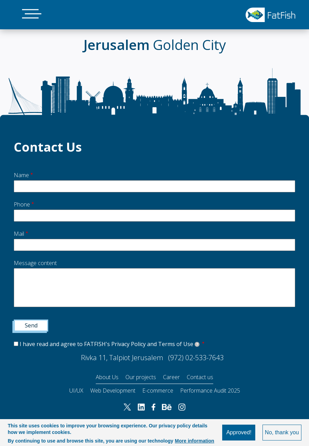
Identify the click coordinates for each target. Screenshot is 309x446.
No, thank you (282, 432)
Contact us (200, 377)
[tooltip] (197, 344)
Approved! (238, 432)
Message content (35, 263)
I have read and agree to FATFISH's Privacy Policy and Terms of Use (109, 344)
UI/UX (76, 390)
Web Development (112, 390)
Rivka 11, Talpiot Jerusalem (122, 357)
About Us (107, 377)
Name (21, 175)
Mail (19, 233)
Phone (22, 204)
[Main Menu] (27, 14)
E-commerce (157, 390)
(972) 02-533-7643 (196, 357)
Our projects (140, 377)
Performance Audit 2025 (210, 390)
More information (194, 441)
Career (171, 377)
